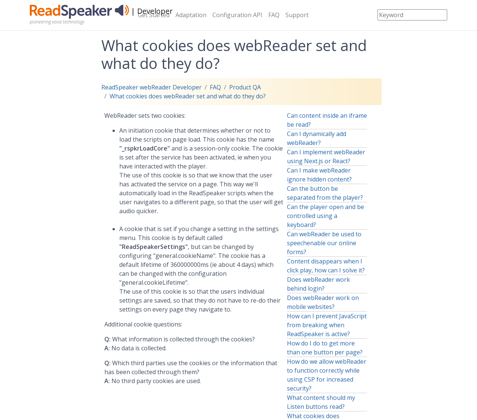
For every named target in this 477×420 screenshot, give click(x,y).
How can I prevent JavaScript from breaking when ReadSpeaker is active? (327, 325)
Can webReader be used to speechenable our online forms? (324, 243)
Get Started (154, 15)
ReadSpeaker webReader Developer (151, 87)
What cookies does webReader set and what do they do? (188, 96)
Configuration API (237, 15)
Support (297, 15)
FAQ (273, 15)
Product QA (245, 87)
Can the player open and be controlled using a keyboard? (325, 216)
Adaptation (191, 15)
